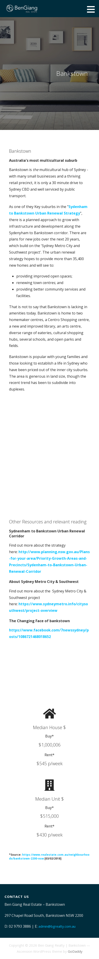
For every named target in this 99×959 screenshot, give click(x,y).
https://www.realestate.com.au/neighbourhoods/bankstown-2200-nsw (49, 856)
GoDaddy (75, 951)
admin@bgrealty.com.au (56, 926)
